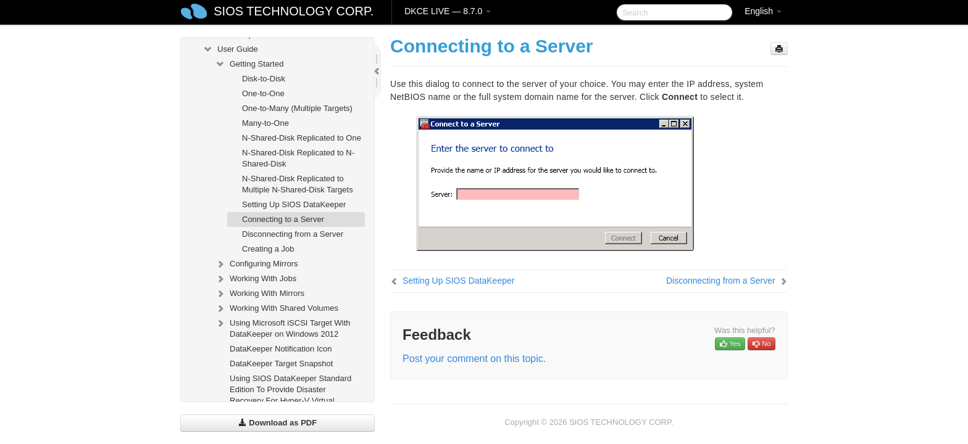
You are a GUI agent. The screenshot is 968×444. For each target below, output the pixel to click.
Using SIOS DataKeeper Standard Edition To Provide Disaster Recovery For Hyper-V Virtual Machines (290, 395)
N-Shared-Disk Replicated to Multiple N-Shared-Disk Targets (297, 184)
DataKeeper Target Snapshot (281, 363)
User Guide (230, 49)
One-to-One (263, 93)
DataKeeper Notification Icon (281, 348)
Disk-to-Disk (263, 78)
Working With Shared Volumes (276, 308)
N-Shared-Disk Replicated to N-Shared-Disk (298, 158)
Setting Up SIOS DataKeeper (294, 204)
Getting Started (249, 64)
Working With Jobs (255, 278)
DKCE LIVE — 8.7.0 (447, 11)
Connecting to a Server (283, 219)
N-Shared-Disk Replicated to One (301, 137)
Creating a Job (268, 248)
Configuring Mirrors (256, 264)
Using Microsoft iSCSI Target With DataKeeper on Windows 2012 (283, 327)
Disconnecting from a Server (292, 234)
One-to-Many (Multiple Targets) (297, 108)
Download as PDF (277, 422)
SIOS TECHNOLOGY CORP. (293, 11)
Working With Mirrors (259, 293)
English (763, 11)
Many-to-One (265, 123)
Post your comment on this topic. (474, 358)
